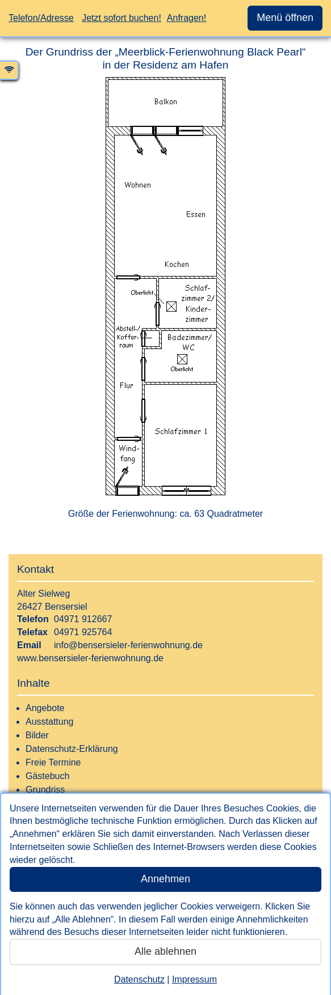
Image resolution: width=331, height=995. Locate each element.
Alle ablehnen (165, 951)
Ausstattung (50, 721)
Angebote (45, 708)
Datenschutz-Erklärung (72, 749)
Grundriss (45, 789)
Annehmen (165, 879)
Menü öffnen (285, 17)
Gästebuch (47, 776)
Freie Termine (53, 762)
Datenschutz (139, 979)
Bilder (37, 735)
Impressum (194, 979)
